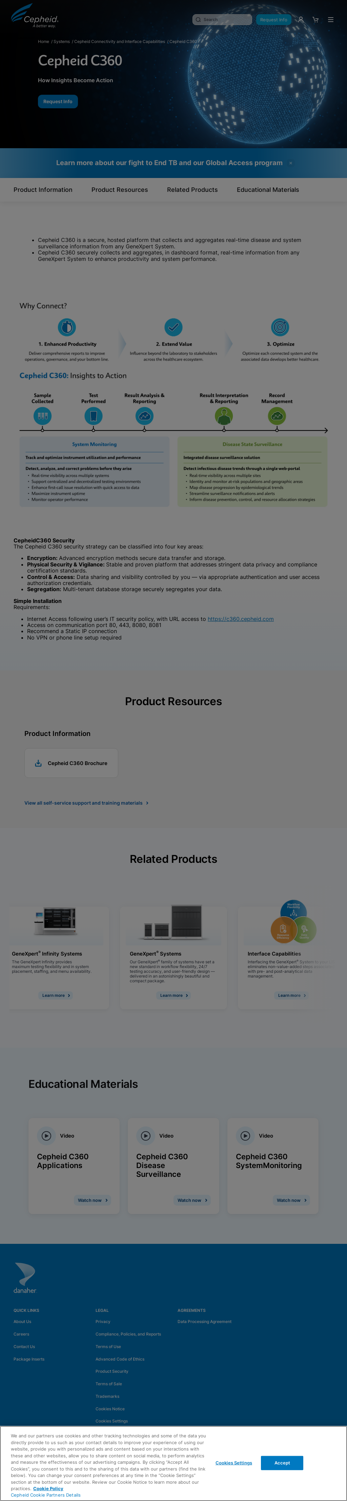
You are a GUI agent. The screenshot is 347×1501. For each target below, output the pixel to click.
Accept (282, 1462)
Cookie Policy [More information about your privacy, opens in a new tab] (48, 1488)
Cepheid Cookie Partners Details (46, 1495)
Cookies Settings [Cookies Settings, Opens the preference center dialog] (234, 1462)
